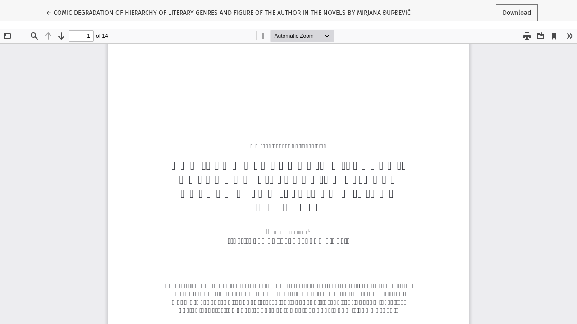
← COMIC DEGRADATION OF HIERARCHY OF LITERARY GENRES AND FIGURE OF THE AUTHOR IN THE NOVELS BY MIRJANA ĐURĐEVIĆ (228, 12)
